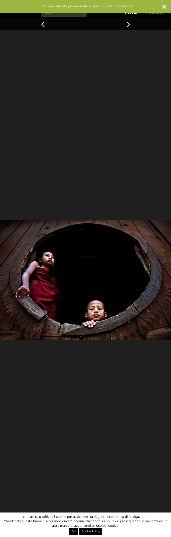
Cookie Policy (90, 531)
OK (73, 531)
